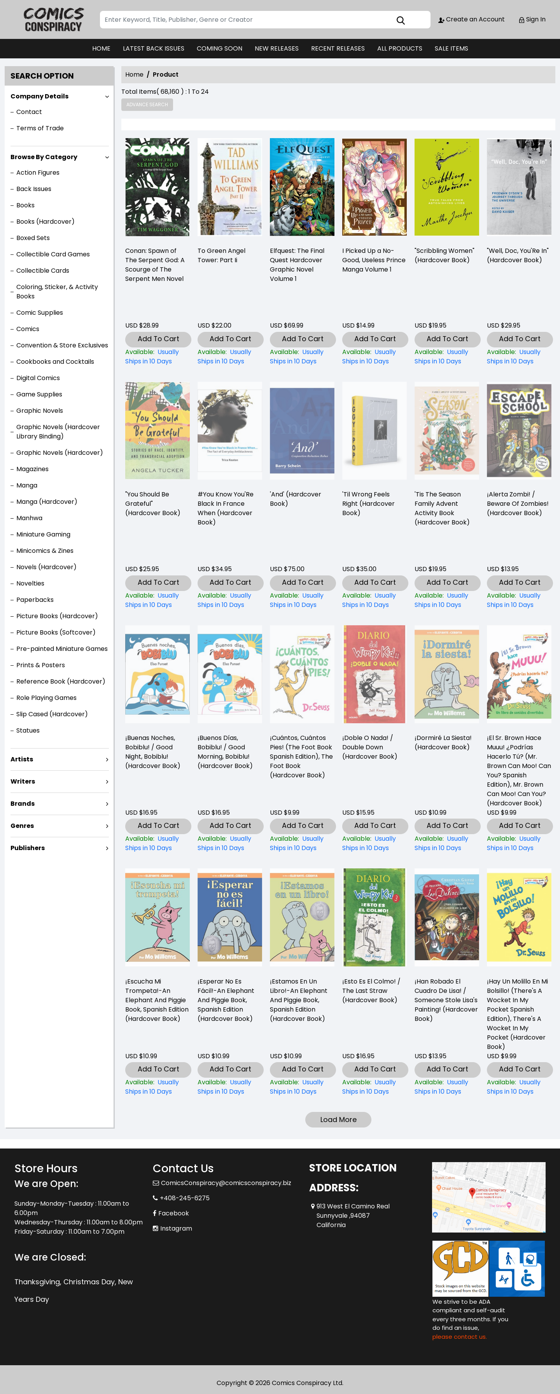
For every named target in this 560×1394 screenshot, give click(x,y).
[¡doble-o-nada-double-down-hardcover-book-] (374, 843)
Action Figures (38, 172)
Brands (22, 803)
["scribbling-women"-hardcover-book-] (447, 189)
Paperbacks (35, 599)
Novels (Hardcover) (46, 567)
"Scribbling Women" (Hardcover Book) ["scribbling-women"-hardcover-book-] (444, 255)
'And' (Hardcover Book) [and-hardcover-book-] (295, 499)
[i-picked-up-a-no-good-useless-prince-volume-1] (374, 189)
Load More (338, 1119)
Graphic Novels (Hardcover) (59, 452)
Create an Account (471, 19)
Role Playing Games (46, 697)
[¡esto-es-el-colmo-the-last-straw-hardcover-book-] (374, 1087)
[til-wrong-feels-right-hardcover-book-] (374, 600)
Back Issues (33, 188)
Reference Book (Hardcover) (60, 681)
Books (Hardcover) (45, 221)
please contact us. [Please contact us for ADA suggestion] (459, 1337)
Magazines (32, 469)
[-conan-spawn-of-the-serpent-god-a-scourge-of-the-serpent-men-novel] (157, 189)
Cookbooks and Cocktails (55, 361)
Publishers (27, 847)
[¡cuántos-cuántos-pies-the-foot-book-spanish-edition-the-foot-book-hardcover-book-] (302, 843)
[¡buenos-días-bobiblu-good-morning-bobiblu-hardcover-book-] (230, 843)
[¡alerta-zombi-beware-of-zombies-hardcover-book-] (519, 600)
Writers (22, 781)
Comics (27, 328)
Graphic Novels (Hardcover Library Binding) (58, 432)
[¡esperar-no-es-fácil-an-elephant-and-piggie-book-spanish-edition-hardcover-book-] (230, 1087)
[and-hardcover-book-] (302, 600)
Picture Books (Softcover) (56, 632)
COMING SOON (219, 48)
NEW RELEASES (277, 48)
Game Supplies (39, 394)
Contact (29, 111)
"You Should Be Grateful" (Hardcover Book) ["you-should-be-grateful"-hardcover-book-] (152, 503)
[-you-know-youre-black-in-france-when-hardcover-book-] (230, 600)
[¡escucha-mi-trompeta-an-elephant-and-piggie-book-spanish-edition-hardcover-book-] (157, 1087)
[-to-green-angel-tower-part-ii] (230, 189)
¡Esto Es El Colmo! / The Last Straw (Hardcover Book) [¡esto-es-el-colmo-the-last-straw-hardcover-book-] (371, 991)
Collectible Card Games (53, 254)
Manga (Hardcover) (46, 501)
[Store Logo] (53, 19)
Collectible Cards (42, 270)
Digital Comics (38, 377)
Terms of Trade (40, 128)
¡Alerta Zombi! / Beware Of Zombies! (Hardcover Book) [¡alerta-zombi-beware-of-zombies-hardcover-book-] (518, 503)
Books (25, 205)
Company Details (39, 96)
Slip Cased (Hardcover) (52, 714)
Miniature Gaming (43, 534)
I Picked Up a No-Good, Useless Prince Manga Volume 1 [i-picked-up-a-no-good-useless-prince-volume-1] (374, 260)
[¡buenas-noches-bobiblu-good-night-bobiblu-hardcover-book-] (157, 843)
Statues (28, 730)
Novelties (30, 583)
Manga (26, 485)
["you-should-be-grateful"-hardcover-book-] (157, 600)
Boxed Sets (33, 237)
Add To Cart (158, 339)
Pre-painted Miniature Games (62, 648)
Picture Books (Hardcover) (57, 616)
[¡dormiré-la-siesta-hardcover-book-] (447, 843)
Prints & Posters (40, 665)
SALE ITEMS (451, 48)
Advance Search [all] (147, 104)
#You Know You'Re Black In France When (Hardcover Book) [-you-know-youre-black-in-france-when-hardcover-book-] (226, 508)
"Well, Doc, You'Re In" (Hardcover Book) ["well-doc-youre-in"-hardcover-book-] (518, 255)
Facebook (173, 1213)
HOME (101, 48)
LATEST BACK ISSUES (153, 48)
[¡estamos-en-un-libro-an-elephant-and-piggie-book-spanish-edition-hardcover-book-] (302, 1087)
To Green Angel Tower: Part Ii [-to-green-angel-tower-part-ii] (221, 255)
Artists (21, 759)
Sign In (532, 19)
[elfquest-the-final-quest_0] (302, 189)
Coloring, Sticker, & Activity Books (57, 291)
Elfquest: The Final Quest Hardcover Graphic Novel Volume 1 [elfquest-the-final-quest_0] (297, 264)
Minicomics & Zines (45, 550)
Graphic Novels (39, 410)
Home (134, 74)
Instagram (176, 1228)
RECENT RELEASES (338, 48)
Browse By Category (43, 157)
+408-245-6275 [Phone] (185, 1198)
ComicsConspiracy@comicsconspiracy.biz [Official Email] (226, 1182)
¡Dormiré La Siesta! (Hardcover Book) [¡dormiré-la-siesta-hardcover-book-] (443, 742)
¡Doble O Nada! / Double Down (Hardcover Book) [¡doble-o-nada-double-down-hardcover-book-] (369, 747)
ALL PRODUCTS (399, 48)
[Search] (265, 19)
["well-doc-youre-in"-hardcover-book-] (519, 189)
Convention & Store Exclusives (62, 345)
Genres (22, 825)
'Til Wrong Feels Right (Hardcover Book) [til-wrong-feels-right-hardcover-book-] (368, 503)
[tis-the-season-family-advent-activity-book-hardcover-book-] (447, 600)
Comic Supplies (39, 312)
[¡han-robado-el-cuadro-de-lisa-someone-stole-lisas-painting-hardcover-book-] (447, 1087)
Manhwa (29, 518)
